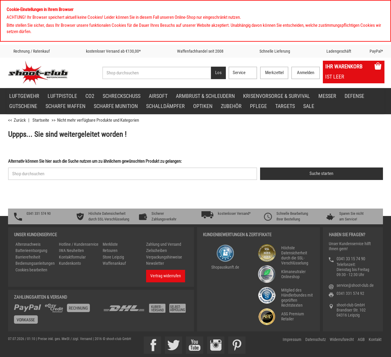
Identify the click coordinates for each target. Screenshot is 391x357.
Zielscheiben (156, 250)
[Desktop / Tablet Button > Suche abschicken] (218, 73)
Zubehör (231, 106)
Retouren (110, 250)
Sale (308, 106)
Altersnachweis (27, 244)
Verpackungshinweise (164, 257)
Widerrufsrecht (342, 339)
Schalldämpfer (165, 106)
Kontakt (375, 339)
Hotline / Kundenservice (78, 244)
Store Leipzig (113, 257)
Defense (354, 96)
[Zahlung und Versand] (145, 310)
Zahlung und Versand (163, 244)
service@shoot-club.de (355, 285)
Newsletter (155, 263)
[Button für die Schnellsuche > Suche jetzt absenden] (321, 173)
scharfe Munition (116, 106)
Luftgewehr (24, 96)
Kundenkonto (70, 263)
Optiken (202, 106)
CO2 (89, 96)
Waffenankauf (114, 263)
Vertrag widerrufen (165, 275)
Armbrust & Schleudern (205, 96)
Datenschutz (315, 339)
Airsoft (158, 96)
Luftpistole (62, 96)
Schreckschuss (121, 96)
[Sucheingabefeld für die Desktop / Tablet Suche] (156, 73)
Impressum (292, 339)
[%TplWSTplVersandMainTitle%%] (57, 316)
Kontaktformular (72, 257)
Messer (327, 96)
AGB (361, 339)
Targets (285, 106)
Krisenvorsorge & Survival (276, 96)
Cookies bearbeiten (31, 269)
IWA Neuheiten (71, 250)
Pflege (258, 106)
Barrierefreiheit (27, 257)
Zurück (20, 120)
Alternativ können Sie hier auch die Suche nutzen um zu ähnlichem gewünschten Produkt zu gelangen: (95, 161)
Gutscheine (23, 106)
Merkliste (110, 244)
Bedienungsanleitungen (35, 263)
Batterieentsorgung (31, 250)
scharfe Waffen (65, 106)
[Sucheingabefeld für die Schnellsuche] (132, 173)
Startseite (40, 120)
